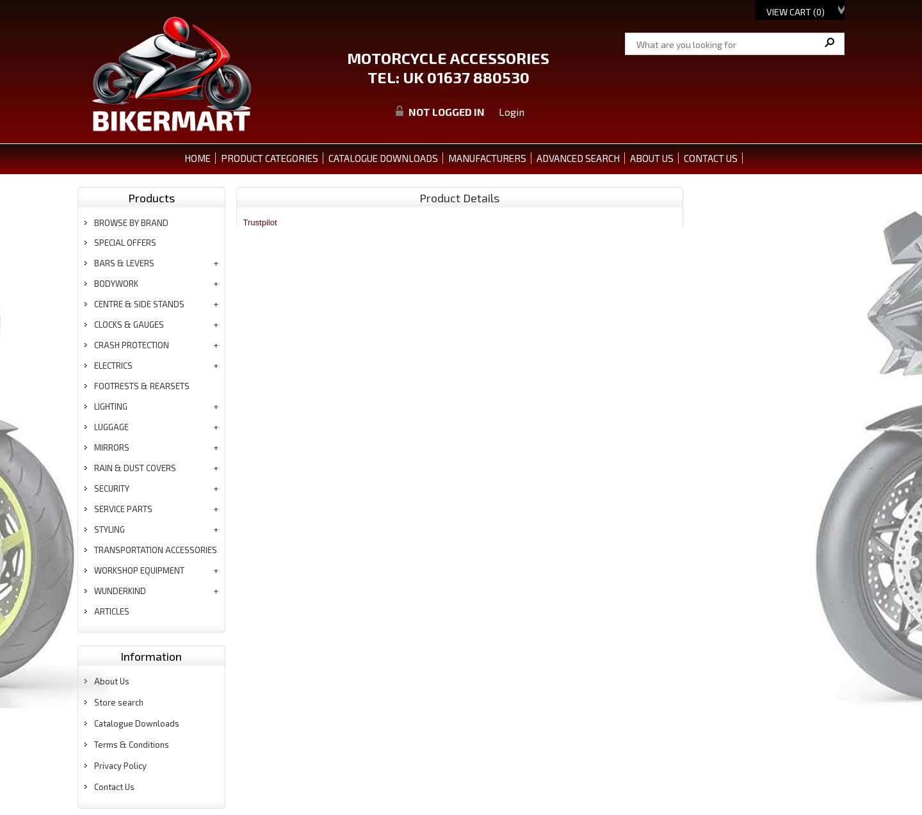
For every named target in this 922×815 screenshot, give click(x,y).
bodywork (116, 283)
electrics (113, 365)
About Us (111, 681)
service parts (123, 509)
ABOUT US (652, 158)
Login (511, 112)
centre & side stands (139, 304)
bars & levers (124, 263)
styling (109, 529)
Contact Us (114, 787)
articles (111, 611)
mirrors (111, 447)
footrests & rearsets (142, 386)
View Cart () (795, 11)
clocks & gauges (129, 324)
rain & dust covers (135, 468)
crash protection (131, 345)
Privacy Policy (120, 766)
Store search (118, 702)
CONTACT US (711, 158)
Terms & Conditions (131, 744)
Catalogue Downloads (136, 723)
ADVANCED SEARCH (578, 158)
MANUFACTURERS (487, 158)
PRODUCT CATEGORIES (269, 158)
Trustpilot (260, 222)
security (111, 488)
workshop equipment (139, 570)
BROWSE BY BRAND (131, 223)
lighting (110, 406)
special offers (125, 243)
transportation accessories (155, 550)
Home (197, 158)
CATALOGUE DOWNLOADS (383, 158)
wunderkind (120, 591)
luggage (111, 427)
